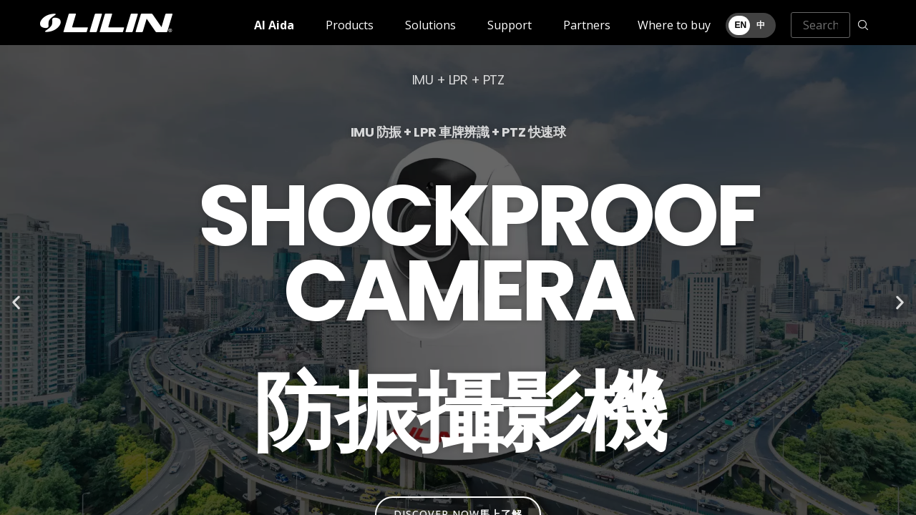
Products (350, 25)
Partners (586, 25)
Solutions (430, 25)
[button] (16, 303)
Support (509, 25)
